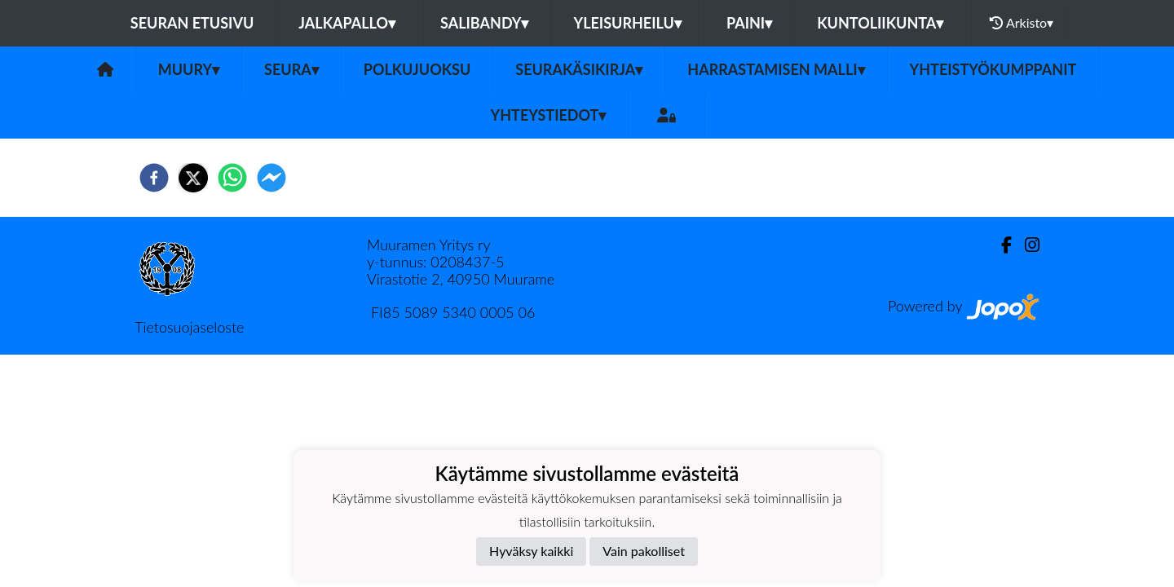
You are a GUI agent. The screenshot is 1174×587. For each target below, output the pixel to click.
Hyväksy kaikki (531, 550)
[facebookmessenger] (271, 177)
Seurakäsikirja (578, 69)
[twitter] (193, 177)
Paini (749, 23)
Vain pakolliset (643, 550)
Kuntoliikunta (880, 23)
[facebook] (154, 177)
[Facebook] (1000, 245)
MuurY (188, 69)
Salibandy (484, 23)
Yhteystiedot (549, 115)
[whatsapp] (232, 177)
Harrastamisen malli (775, 69)
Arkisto (1021, 23)
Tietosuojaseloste (189, 327)
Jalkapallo (346, 23)
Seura (291, 69)
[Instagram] (1025, 245)
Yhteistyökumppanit (993, 69)
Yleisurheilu (627, 23)
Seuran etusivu (192, 23)
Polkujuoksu (417, 69)
